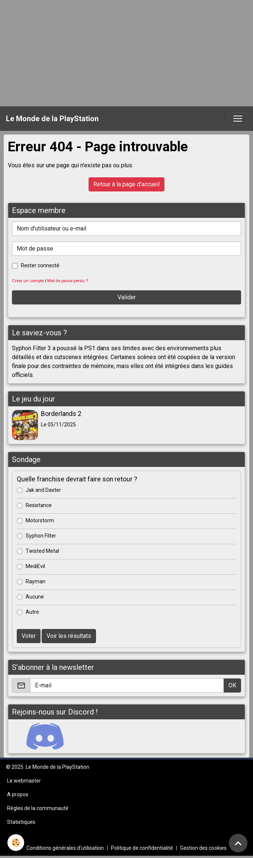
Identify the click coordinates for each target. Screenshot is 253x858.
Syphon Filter (41, 536)
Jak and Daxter (43, 490)
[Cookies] (15, 842)
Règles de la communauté (37, 808)
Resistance (39, 505)
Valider (127, 297)
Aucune (35, 597)
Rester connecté (40, 265)
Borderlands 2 (61, 413)
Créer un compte (28, 280)
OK (232, 685)
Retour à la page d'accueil (126, 184)
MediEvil (35, 566)
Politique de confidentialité (142, 848)
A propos (17, 794)
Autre (32, 612)
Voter (29, 635)
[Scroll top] (238, 843)
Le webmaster (24, 781)
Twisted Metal (42, 551)
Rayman (35, 581)
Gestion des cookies (203, 848)
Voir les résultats (69, 635)
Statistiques (21, 822)
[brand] (52, 118)
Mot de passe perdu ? (67, 280)
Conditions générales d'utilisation (65, 848)
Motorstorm (40, 520)
